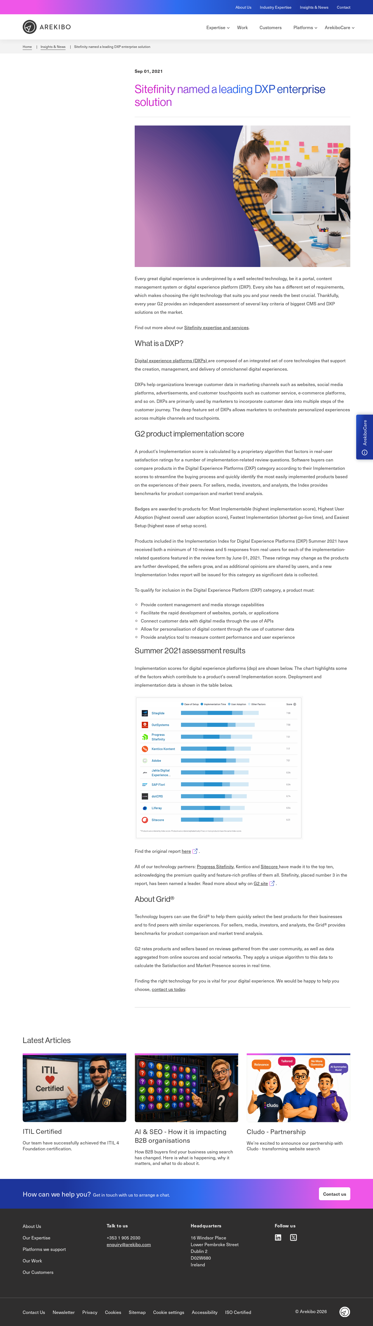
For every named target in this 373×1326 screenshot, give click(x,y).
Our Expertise (36, 1237)
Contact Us (34, 1312)
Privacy (89, 1312)
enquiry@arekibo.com (129, 1244)
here (190, 850)
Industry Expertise (276, 7)
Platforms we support (44, 1249)
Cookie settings (168, 1312)
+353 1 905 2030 (123, 1237)
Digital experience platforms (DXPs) (171, 360)
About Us (243, 7)
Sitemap (137, 1312)
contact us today (168, 989)
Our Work (32, 1260)
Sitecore (270, 866)
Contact (343, 7)
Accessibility (205, 1312)
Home (27, 46)
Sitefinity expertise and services (216, 327)
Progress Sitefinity (215, 866)
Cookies (113, 1312)
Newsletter (64, 1312)
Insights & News (314, 7)
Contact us (334, 1194)
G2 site (265, 883)
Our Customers (38, 1272)
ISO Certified (238, 1312)
